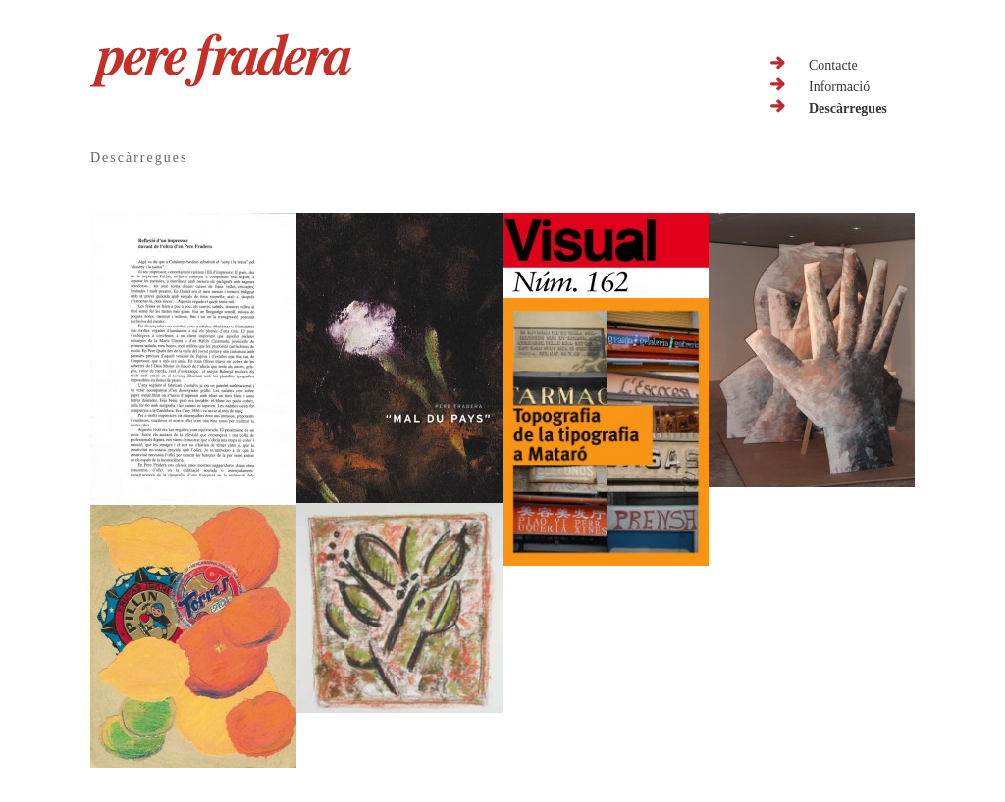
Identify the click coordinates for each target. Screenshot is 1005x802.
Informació (839, 86)
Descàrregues (848, 108)
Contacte (833, 65)
